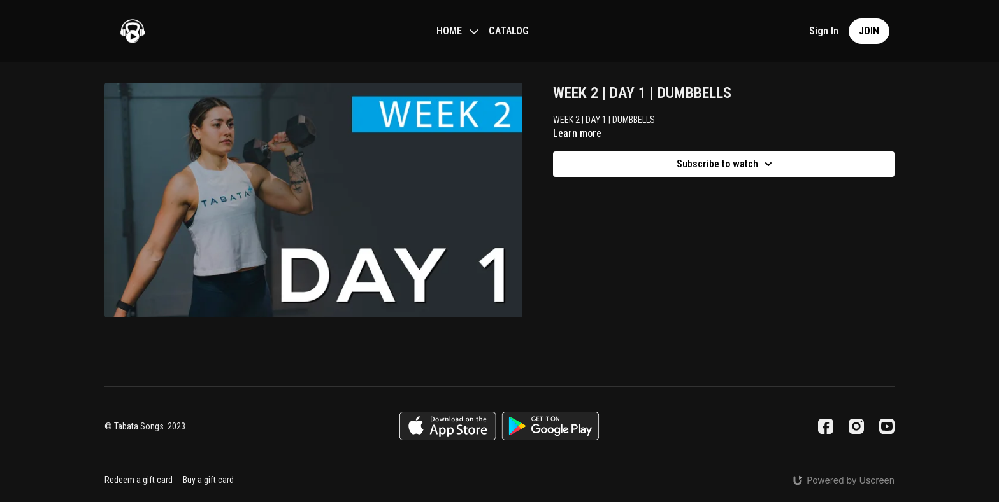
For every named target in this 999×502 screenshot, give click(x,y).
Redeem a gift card (138, 480)
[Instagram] (856, 426)
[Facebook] (825, 426)
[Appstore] (447, 426)
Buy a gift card (208, 480)
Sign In (823, 31)
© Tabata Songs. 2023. (145, 426)
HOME (457, 31)
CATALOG (509, 31)
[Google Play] (550, 426)
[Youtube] (887, 426)
